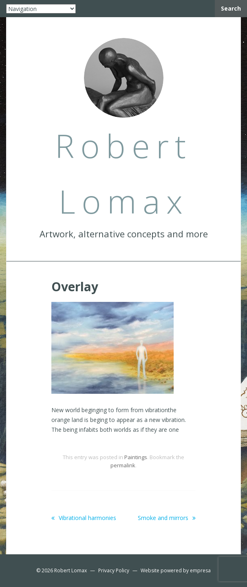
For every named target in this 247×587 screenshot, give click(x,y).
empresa (200, 570)
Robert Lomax (70, 570)
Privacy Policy (113, 570)
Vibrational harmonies (83, 518)
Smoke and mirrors (167, 518)
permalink (122, 465)
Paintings (135, 457)
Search (231, 8)
